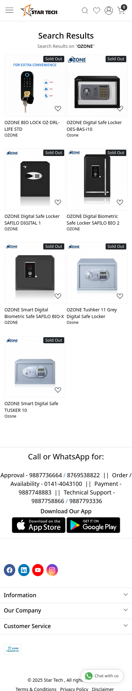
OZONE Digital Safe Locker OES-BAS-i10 (94, 125)
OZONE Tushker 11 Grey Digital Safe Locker (92, 313)
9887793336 (85, 501)
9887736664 (45, 475)
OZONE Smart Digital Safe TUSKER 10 (31, 406)
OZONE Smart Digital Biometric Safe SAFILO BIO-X (34, 313)
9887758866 (47, 501)
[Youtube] (38, 570)
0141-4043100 (63, 483)
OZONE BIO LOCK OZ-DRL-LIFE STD (31, 125)
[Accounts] (109, 10)
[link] (85, 10)
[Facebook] (10, 570)
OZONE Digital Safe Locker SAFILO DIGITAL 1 (31, 219)
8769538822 (83, 475)
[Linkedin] (24, 570)
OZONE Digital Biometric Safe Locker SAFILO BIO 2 (93, 219)
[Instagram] (52, 570)
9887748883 (35, 492)
